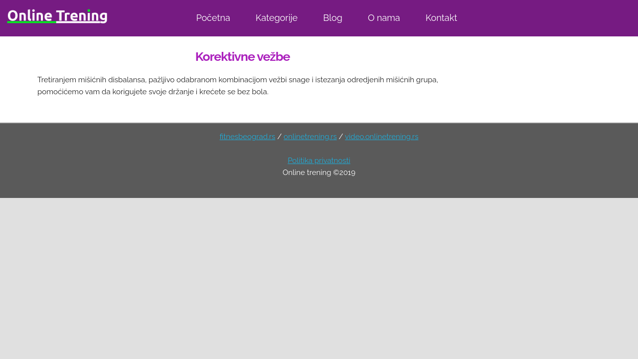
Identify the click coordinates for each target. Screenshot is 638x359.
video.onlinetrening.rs (381, 136)
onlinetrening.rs (310, 136)
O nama (384, 17)
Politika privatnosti (319, 160)
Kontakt (442, 17)
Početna (213, 17)
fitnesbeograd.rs (248, 136)
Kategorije (277, 17)
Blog (332, 17)
